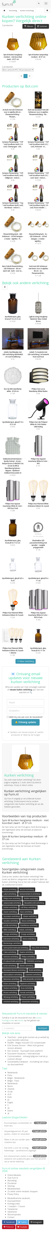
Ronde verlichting (27, 992)
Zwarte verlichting (26, 952)
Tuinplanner (12, 1209)
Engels (10, 1102)
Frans (9, 1075)
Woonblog (11, 1180)
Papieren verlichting (27, 983)
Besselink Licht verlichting (34, 903)
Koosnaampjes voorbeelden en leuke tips (25, 1124)
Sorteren (42, 26)
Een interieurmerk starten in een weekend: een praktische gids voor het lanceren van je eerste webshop (25, 1159)
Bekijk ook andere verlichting (25, 284)
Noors (10, 1086)
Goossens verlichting (12, 916)
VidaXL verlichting (26, 930)
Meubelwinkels (13, 1188)
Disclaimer (12, 1183)
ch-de (10, 1091)
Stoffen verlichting (31, 898)
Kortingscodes (13, 1203)
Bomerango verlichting (12, 943)
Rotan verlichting (10, 983)
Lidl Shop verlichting (28, 907)
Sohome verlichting (11, 957)
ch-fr (9, 1094)
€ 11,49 (38, 266)
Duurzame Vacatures (16, 1053)
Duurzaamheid (13, 1201)
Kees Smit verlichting (39, 948)
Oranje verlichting (28, 934)
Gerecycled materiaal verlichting (16, 948)
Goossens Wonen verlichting (14, 970)
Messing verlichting (11, 997)
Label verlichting (10, 894)
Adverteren (12, 1211)
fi (7, 1105)
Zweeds (10, 1089)
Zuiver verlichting (10, 912)
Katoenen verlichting (11, 939)
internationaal (34, 1053)
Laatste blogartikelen (14, 1117)
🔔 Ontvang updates (25, 722)
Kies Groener (13, 1051)
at (8, 1113)
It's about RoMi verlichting (13, 961)
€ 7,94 (13, 109)
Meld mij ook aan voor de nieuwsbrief (24, 717)
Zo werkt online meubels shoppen (22, 1191)
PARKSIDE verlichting (34, 961)
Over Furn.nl (12, 1178)
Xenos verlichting (28, 921)
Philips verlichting (28, 957)
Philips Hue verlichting (12, 898)
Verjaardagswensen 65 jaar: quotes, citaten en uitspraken (25, 1132)
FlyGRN (10, 1042)
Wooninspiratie (14, 1214)
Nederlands (12, 1072)
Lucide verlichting (10, 925)
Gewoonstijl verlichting (12, 903)
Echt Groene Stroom (16, 1045)
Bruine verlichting (10, 992)
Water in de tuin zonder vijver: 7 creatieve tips (25, 1141)
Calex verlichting (10, 952)
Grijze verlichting (10, 889)
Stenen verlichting (26, 965)
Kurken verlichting (10, 907)
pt (8, 1099)
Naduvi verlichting (10, 988)
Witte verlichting (10, 930)
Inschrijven (42, 1028)
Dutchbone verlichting (28, 925)
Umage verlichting (10, 934)
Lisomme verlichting (33, 974)
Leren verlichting (10, 965)
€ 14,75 (38, 234)
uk (8, 1108)
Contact (10, 1217)
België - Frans (13, 1080)
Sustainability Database (17, 1061)
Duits (9, 1097)
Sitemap (11, 1186)
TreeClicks (11, 1037)
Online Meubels (14, 1175)
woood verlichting (27, 889)
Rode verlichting (35, 970)
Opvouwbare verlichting (13, 974)
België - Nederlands (16, 1078)
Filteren (28, 26)
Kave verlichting (26, 912)
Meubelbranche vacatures (18, 1198)
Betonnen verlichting (11, 979)
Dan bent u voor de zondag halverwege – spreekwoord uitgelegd (25, 1149)
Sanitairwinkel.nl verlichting (30, 894)
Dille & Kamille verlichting (32, 979)
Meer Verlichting (25, 661)
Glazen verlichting (30, 916)
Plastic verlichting (28, 997)
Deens (10, 1110)
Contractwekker (14, 1056)
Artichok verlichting (11, 1001)
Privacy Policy (13, 1194)
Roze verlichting (27, 988)
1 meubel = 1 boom (16, 1206)
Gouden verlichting (11, 921)
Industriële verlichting (30, 1001)
